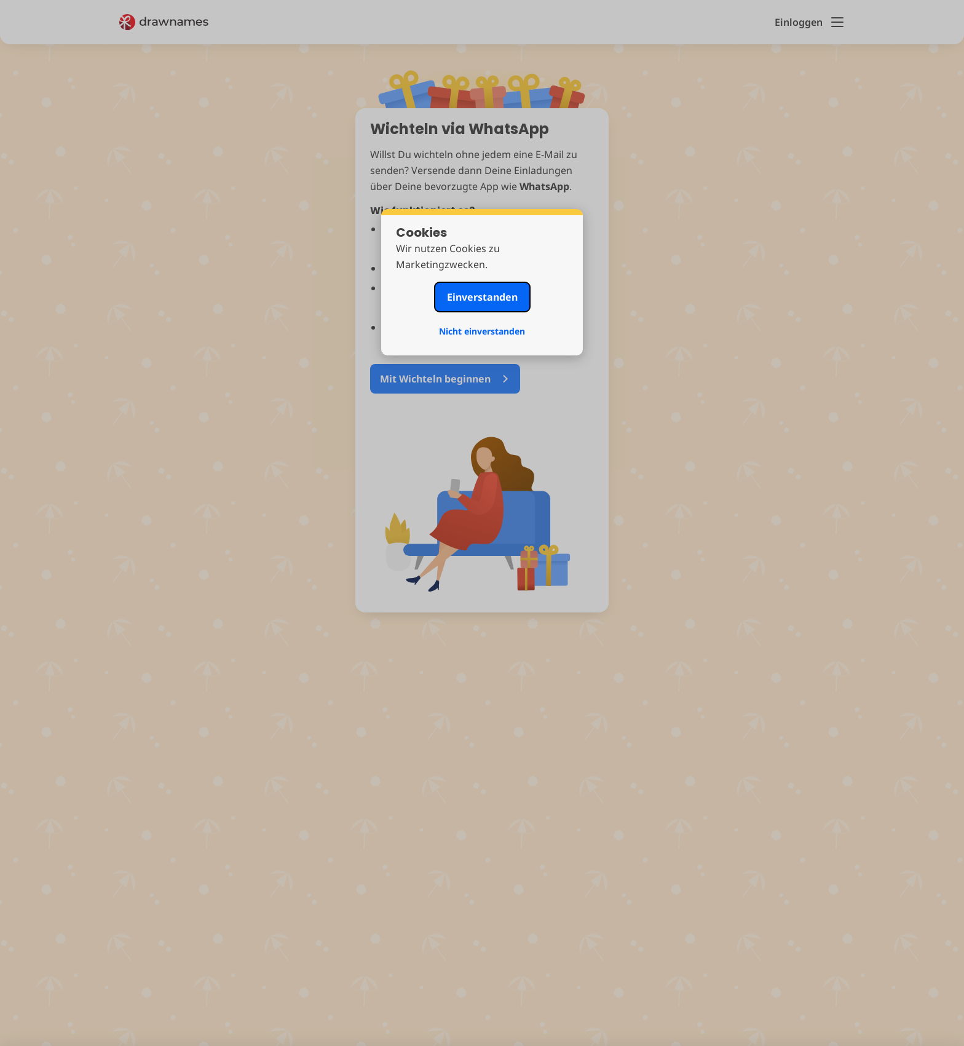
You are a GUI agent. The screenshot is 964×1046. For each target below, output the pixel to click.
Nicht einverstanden (482, 331)
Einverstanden (482, 297)
